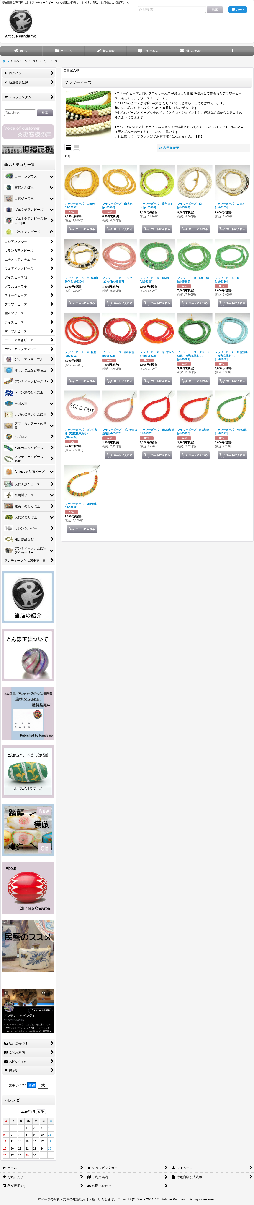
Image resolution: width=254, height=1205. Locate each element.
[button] (232, 51)
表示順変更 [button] (169, 148)
